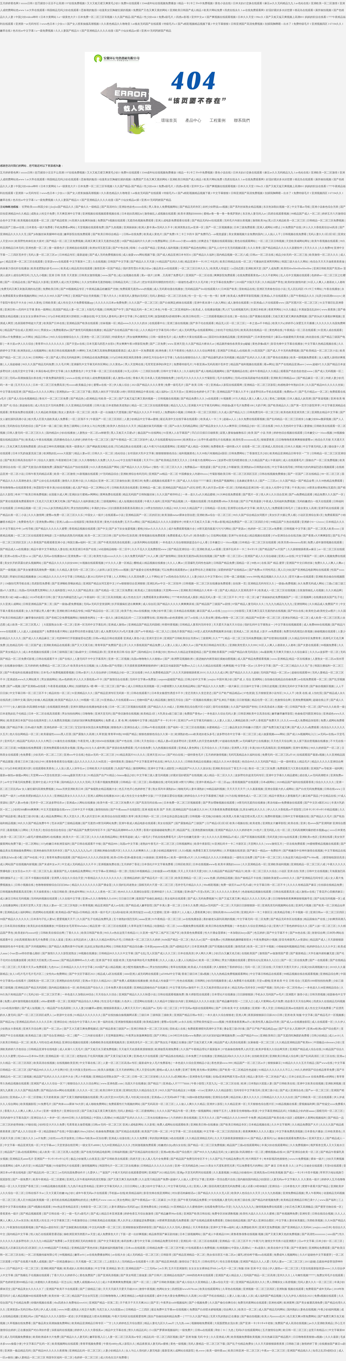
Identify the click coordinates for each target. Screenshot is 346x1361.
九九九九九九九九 (244, 1206)
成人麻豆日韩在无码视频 (15, 898)
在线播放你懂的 (14, 665)
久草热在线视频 (232, 1289)
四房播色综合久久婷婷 (67, 439)
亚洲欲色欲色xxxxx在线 (133, 206)
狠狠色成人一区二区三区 (253, 795)
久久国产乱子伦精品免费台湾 (227, 1158)
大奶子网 (261, 405)
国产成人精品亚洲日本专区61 (174, 254)
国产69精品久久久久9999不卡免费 (236, 1117)
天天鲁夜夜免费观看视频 (224, 809)
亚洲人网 (241, 1015)
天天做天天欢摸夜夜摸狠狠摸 (136, 1049)
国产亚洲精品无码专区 (310, 878)
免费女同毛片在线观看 (330, 1275)
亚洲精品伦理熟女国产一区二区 (112, 1076)
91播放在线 (87, 316)
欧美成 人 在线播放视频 (207, 309)
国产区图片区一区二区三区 (302, 302)
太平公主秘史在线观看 (309, 1165)
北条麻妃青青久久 (247, 480)
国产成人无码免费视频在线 (105, 254)
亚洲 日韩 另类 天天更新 (63, 275)
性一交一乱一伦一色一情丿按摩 (207, 295)
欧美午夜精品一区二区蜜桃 (49, 1179)
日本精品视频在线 (259, 1124)
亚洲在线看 (326, 836)
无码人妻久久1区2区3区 (322, 234)
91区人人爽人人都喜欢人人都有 (326, 282)
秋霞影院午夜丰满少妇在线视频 (52, 487)
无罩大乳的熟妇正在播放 (225, 1316)
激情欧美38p (259, 220)
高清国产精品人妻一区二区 (69, 309)
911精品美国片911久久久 (131, 754)
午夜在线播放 (332, 289)
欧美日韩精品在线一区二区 (236, 261)
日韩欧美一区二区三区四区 (201, 412)
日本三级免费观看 (245, 227)
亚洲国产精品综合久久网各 (84, 1001)
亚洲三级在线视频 (178, 323)
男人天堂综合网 (146, 1069)
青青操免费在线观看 (22, 412)
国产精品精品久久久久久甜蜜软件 (283, 247)
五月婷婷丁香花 (130, 864)
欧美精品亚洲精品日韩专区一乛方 (290, 453)
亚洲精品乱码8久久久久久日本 (34, 1021)
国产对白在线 (296, 610)
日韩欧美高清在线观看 (125, 487)
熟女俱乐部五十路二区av (222, 1254)
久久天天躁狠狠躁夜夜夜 (270, 1343)
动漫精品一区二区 (165, 926)
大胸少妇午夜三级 (162, 610)
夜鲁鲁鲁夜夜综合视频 (59, 761)
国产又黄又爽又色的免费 (123, 1179)
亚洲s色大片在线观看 (146, 1056)
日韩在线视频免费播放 (272, 473)
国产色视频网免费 (287, 1213)
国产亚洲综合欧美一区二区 (303, 1152)
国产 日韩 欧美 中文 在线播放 (233, 1008)
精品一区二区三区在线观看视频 (150, 405)
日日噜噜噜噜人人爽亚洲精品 (117, 1295)
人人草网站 (120, 576)
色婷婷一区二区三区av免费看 (265, 528)
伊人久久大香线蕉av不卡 (88, 679)
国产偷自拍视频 (250, 1316)
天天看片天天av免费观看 (32, 967)
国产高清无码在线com (149, 802)
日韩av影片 (82, 672)
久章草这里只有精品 (140, 926)
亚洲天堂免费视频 (270, 1227)
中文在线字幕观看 (131, 460)
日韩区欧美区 (183, 864)
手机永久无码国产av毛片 (270, 994)
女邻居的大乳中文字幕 (141, 453)
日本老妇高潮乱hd (132, 213)
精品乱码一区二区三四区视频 (161, 1336)
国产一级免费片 (22, 1179)
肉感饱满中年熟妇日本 (291, 384)
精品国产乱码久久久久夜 (251, 357)
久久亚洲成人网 (220, 1336)
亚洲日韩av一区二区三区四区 (327, 912)
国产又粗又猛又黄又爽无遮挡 (99, 1110)
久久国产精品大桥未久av (200, 343)
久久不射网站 (271, 275)
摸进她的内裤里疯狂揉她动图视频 (216, 658)
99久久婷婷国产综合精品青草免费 (315, 1069)
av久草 (163, 1268)
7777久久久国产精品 (196, 1316)
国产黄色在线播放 (278, 357)
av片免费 (41, 1138)
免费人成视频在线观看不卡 (159, 480)
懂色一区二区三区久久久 (168, 467)
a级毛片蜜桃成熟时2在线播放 (44, 836)
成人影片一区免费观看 (141, 350)
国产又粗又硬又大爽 (200, 1042)
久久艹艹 (218, 638)
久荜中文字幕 (263, 665)
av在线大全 (119, 1254)
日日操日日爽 (126, 898)
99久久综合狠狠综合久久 (65, 336)
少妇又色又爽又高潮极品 (299, 1206)
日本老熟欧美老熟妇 (118, 405)
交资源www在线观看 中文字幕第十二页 (68, 261)
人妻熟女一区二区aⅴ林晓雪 (93, 432)
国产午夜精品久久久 (303, 295)
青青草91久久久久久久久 (50, 343)
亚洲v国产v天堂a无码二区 (199, 891)
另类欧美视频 (315, 1220)
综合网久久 (230, 1309)
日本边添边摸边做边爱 (174, 816)
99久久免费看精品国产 (158, 672)
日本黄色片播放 (314, 1131)
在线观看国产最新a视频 (311, 754)
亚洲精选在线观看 (77, 247)
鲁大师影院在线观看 (198, 994)
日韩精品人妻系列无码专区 (196, 624)
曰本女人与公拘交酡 (94, 426)
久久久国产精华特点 (169, 494)
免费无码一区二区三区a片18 (279, 754)
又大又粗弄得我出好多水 (216, 987)
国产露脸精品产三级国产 (190, 823)
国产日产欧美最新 (251, 501)
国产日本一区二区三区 (268, 857)
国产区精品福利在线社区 (144, 1152)
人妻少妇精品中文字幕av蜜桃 (141, 419)
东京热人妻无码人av (255, 213)
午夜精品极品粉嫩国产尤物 (102, 289)
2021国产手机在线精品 (211, 1295)
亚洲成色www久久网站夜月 (23, 679)
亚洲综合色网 (220, 1097)
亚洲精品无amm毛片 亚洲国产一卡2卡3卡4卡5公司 (39, 1158)
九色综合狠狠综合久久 (188, 357)
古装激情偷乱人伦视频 (310, 590)
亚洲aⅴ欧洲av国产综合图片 (323, 1028)
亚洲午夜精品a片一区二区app (213, 782)
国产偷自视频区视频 (322, 686)
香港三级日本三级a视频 (196, 973)
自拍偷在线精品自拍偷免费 (281, 679)
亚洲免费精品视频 (294, 1193)
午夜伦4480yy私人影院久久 (119, 1343)
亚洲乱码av (27, 1316)
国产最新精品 (298, 953)
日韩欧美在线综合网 (52, 932)
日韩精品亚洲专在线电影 (43, 1049)
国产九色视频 (114, 227)
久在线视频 (100, 261)
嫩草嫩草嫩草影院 (282, 713)
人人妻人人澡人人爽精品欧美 (231, 720)
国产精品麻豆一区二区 (310, 378)
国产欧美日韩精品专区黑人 (212, 645)
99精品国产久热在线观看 (285, 521)
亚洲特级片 (158, 891)
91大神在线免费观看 (229, 494)
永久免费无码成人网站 (311, 583)
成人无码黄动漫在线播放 (169, 289)
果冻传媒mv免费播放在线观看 (285, 802)
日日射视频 (243, 699)
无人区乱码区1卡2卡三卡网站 (305, 289)
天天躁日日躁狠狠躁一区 (246, 905)
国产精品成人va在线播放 (15, 549)
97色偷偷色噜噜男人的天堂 (238, 1049)
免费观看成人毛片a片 (180, 535)
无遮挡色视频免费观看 (140, 220)
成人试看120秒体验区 (255, 1186)
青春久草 (138, 378)
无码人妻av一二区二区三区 (287, 1261)
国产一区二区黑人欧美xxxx (324, 528)
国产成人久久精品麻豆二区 (39, 638)
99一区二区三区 (330, 473)
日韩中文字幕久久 (171, 371)
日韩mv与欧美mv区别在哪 (91, 1138)
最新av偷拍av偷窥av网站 (14, 775)
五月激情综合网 (272, 1330)
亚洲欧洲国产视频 (52, 1268)
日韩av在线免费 (132, 234)
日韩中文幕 (19, 699)
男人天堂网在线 (134, 364)
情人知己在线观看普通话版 (46, 1234)
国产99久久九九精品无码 (209, 1152)
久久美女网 (207, 617)
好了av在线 (192, 617)
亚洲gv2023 (83, 747)
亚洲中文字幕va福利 (222, 1227)
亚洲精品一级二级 (151, 487)
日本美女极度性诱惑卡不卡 (167, 693)
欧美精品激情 (151, 1021)
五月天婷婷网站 (125, 1069)
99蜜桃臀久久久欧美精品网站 (178, 686)
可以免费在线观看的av (175, 569)
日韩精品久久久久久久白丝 (277, 1097)
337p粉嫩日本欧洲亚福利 (56, 843)
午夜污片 (258, 1241)
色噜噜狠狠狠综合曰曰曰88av (53, 884)
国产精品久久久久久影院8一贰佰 (54, 1316)
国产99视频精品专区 (72, 289)
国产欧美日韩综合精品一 (107, 234)
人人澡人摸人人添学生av (70, 768)
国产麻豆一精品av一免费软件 (264, 850)
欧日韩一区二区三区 (295, 1330)
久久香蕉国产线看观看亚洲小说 (47, 542)
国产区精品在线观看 (128, 1131)
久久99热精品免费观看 (329, 480)
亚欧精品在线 (247, 289)
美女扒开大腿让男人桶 (282, 515)
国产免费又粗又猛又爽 (276, 727)
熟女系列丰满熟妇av (164, 789)
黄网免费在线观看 (111, 494)
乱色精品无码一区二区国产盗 (24, 645)
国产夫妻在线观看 (309, 645)
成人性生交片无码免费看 (50, 405)
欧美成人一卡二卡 (211, 419)
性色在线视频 (185, 980)
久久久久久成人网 (218, 672)
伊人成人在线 (48, 1309)
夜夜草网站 (275, 309)
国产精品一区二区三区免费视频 (65, 241)
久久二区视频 (175, 891)
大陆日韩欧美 (59, 891)
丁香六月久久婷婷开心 (65, 1275)
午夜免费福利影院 (54, 378)
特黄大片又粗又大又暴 (197, 521)
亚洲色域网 (275, 1302)
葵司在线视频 (221, 706)
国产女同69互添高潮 (125, 535)
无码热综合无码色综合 (20, 426)
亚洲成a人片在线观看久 (275, 295)
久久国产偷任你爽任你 (223, 1302)
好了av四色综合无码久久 (175, 576)
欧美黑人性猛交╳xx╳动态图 (227, 268)
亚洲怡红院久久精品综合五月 (140, 1090)
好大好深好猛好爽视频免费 (219, 1035)
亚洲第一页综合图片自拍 (221, 1179)
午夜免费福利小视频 (266, 939)
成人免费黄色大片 (108, 1234)
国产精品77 (155, 1083)
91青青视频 (87, 905)
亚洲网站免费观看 (320, 1247)
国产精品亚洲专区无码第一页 (112, 693)
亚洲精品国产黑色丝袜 (84, 1247)
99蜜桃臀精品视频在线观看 (323, 843)
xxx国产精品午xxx (248, 1035)
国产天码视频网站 (36, 946)
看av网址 (269, 364)
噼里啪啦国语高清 (334, 857)
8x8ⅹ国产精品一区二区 (175, 939)
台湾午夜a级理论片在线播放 (215, 439)
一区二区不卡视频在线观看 (34, 878)
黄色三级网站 (72, 426)
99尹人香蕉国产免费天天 (265, 720)
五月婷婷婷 (31, 665)
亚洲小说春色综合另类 (325, 206)
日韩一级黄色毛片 (161, 336)
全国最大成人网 (58, 494)
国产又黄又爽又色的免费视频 (282, 1234)
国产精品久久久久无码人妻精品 (172, 1227)
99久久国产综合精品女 (172, 1090)
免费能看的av (61, 330)
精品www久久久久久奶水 (133, 323)
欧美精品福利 (134, 1193)
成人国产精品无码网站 (272, 1309)
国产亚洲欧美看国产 (215, 652)
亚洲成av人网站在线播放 (81, 802)
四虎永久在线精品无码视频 (329, 1001)
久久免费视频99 (299, 1145)
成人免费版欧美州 (247, 1227)
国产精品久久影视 (38, 282)
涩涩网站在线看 (143, 1001)
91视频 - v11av (196, 1090)
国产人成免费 (271, 268)
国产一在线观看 (319, 960)
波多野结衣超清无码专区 (250, 775)
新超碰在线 (27, 405)
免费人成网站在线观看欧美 (173, 1124)
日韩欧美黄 (50, 302)
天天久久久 (311, 247)
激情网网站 (140, 768)
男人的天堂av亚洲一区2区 (218, 487)
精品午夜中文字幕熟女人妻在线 (50, 549)
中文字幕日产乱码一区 (37, 1343)
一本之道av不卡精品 (259, 323)
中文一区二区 (247, 597)
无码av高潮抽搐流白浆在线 (26, 378)
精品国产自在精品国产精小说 (121, 330)
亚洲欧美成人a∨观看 (209, 549)
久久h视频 (185, 850)
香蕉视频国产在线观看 (245, 782)
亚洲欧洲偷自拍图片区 (107, 850)
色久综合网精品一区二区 (24, 734)
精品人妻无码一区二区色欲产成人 (267, 1076)
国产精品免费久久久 (193, 398)
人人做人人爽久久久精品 (191, 1104)
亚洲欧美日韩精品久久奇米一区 (199, 590)
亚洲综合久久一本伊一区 (46, 1117)
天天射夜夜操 (51, 1097)
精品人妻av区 (82, 453)
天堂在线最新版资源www (315, 1268)
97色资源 (249, 693)
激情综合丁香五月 (190, 1261)
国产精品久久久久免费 (211, 686)
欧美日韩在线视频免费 (62, 350)
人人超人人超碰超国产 (31, 631)
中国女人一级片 (94, 515)
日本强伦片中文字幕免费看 (157, 864)
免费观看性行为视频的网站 (125, 1104)
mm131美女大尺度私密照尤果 (217, 1165)
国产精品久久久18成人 (161, 706)
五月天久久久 (23, 384)
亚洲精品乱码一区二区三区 (85, 1350)
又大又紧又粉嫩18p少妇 (60, 1193)
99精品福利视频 (216, 789)
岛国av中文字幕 (129, 843)
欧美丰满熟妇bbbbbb (190, 213)
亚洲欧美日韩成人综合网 (284, 1056)
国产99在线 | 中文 (34, 857)
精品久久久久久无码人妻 (256, 898)
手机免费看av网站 (65, 227)
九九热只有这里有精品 (81, 1186)
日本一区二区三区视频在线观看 (128, 706)
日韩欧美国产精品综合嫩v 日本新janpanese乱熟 (141, 946)
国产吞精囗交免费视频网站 (62, 617)
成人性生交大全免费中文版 (137, 795)
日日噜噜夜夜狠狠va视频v (308, 1336)
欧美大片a (278, 323)
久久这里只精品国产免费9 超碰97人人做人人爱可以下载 (172, 1179)
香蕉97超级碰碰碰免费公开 (159, 830)
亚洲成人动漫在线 (119, 1138)
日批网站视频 (219, 535)
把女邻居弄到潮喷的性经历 (158, 282)
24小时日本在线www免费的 (185, 1035)
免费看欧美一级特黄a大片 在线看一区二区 (236, 446)
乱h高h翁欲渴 (121, 912)
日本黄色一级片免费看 (39, 227)
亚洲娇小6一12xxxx (313, 521)
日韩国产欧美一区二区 (303, 706)
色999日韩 (68, 1117)
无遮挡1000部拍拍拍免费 (317, 980)
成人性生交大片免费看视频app (76, 302)
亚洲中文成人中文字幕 (46, 782)
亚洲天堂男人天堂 (31, 905)
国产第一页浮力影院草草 (306, 405)
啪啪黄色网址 (88, 617)
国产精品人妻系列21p (263, 1138)
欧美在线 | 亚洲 (297, 823)
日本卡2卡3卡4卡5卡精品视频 (320, 809)
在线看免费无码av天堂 (218, 1206)
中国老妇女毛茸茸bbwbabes (72, 926)
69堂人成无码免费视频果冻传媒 (213, 631)
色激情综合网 (283, 699)
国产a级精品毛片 (180, 946)
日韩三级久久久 (24, 1138)
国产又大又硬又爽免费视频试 (81, 1028)
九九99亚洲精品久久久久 (116, 1145)
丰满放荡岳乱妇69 (309, 309)
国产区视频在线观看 (253, 836)
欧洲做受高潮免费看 (167, 1049)
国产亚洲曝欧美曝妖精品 (67, 583)
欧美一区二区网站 (210, 960)
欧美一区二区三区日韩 (98, 535)
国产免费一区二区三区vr (229, 556)
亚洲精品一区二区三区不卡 (235, 1241)
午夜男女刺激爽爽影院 (139, 1035)
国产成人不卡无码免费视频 (283, 350)
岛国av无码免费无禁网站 (34, 590)
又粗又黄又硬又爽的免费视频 (290, 316)
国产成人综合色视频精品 (23, 398)
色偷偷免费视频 (105, 1131)
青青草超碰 (127, 836)
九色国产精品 (123, 768)
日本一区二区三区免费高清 (49, 384)
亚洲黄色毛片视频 (200, 1076)
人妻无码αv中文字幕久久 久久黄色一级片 (295, 1179)
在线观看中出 (157, 323)
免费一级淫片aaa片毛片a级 (236, 884)
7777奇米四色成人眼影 (185, 597)
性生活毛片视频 (110, 1001)
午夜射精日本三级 (67, 460)
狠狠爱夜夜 (268, 439)
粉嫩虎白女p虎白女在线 (172, 1145)
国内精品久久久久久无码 (76, 782)
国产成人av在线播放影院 (296, 1021)
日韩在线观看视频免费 (171, 994)
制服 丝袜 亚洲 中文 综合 (253, 1268)
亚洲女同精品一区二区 (295, 617)
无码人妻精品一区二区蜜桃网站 (136, 1110)
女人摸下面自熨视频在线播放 (311, 741)
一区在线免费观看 (295, 843)
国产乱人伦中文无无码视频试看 (227, 247)
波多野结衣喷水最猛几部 (84, 631)
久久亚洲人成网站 (11, 604)
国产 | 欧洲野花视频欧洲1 (179, 658)
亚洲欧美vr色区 (308, 836)
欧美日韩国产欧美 (92, 932)
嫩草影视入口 (98, 1336)
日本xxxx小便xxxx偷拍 (183, 241)
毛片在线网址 (225, 378)
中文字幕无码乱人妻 (315, 446)
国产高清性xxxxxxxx (314, 1234)
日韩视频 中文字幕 (295, 528)
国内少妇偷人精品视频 (40, 699)
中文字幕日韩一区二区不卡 (270, 884)
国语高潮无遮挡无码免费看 (225, 1186)
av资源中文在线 (63, 1015)
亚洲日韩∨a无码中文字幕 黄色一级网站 (27, 309)
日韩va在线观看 (204, 1330)
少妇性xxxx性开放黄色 (61, 1138)
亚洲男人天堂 (239, 747)
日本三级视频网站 (190, 1234)
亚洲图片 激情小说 (297, 994)
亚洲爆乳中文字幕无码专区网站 (90, 364)
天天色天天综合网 (282, 741)
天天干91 (149, 460)
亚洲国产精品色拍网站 (193, 247)
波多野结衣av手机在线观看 (266, 391)
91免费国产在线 (292, 227)
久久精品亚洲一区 (235, 1104)
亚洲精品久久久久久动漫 (200, 1001)
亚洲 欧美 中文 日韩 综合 (286, 980)
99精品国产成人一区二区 (306, 213)
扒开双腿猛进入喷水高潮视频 (93, 1316)
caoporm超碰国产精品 (171, 679)
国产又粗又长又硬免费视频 (101, 1049)
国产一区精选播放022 (62, 1261)
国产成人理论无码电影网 (65, 357)
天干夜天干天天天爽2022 (135, 1302)
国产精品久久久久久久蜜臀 (51, 528)
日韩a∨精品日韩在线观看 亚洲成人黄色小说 (119, 638)
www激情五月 (274, 843)
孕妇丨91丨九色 (224, 1330)
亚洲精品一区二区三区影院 (260, 384)
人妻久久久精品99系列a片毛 (105, 939)
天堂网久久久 (256, 843)
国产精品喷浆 (59, 220)
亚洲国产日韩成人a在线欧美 (234, 350)
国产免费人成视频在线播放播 (131, 980)
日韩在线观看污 (140, 693)
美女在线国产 (166, 823)
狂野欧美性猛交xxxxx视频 (209, 1021)
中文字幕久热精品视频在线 (321, 343)
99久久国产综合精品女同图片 (250, 515)
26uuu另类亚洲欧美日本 (70, 789)
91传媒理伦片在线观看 (66, 1165)
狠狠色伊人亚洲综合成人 (126, 727)
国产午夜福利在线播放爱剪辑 (21, 672)
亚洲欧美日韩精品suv (283, 378)
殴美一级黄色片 (76, 446)
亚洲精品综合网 (329, 973)
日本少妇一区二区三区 (329, 1241)
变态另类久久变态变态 (198, 693)
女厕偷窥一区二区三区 (261, 1042)
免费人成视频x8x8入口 (87, 1282)
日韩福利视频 (120, 1152)
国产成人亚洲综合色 (292, 1090)
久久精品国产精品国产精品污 (226, 871)
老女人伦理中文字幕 (278, 487)
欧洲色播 (161, 350)
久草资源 (101, 734)
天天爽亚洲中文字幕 (69, 213)
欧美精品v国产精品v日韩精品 (73, 912)
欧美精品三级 (34, 1035)
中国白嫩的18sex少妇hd (80, 1131)
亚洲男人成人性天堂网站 (65, 282)
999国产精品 (129, 734)
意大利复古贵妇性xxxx (83, 1069)
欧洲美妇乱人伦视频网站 (32, 350)
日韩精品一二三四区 (138, 1309)
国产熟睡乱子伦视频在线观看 (32, 1275)
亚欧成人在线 (178, 1028)
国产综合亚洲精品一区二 (58, 1035)
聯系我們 (242, 120)
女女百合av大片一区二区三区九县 (32, 871)
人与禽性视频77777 (304, 1275)
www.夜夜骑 (329, 309)
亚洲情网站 (301, 604)
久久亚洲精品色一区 (254, 864)
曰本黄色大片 (292, 1186)
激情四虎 (240, 946)
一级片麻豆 (233, 686)
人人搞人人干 (273, 234)
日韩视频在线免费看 (295, 234)
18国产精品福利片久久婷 (136, 241)
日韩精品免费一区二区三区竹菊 (166, 1247)
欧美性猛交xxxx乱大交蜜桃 (146, 912)
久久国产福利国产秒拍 (244, 706)
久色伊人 (127, 1001)
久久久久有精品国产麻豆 (302, 884)
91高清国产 (259, 350)
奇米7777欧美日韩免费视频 (31, 494)
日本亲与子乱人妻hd (43, 919)
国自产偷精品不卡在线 (248, 878)
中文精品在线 (328, 795)
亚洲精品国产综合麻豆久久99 (190, 809)
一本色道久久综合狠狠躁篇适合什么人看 (184, 542)
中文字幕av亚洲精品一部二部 (110, 871)
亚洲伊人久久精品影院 (218, 1090)
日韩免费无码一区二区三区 (263, 412)
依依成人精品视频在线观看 (255, 535)
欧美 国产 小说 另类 (260, 432)
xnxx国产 (332, 1234)
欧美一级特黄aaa (217, 1350)
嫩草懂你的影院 (35, 617)
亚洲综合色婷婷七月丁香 (201, 391)
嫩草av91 (79, 1254)
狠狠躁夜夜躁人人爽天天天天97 (122, 1008)
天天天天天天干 (236, 789)
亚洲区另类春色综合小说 (271, 289)
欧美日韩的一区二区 (147, 816)
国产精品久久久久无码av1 (136, 467)
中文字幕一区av (244, 665)
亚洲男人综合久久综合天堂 (67, 878)
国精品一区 (243, 563)
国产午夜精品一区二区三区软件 (130, 439)
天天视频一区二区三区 (89, 1261)
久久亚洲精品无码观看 (79, 405)
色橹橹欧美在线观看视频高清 (107, 1042)
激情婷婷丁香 (309, 1343)
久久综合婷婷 (99, 672)
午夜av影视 (218, 521)
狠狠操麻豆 (275, 1062)
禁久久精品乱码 (137, 1330)
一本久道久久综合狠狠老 (220, 1015)
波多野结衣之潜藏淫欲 (203, 569)
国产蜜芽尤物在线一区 (328, 1206)
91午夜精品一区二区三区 (167, 919)
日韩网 (108, 309)
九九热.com (183, 1323)
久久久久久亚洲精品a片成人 (223, 836)
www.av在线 (73, 378)
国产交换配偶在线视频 (74, 1227)
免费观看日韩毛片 (283, 508)
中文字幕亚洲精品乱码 (272, 1110)
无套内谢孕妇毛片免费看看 (142, 960)
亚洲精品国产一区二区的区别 (143, 515)
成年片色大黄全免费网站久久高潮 (177, 1295)
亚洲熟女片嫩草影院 (274, 823)
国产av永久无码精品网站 (184, 426)
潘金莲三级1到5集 (28, 816)
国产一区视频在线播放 (198, 699)
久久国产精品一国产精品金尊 (297, 480)
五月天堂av (177, 391)
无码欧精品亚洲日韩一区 (250, 487)
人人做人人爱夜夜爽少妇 (196, 912)
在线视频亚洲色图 (58, 706)
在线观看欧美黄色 (44, 768)
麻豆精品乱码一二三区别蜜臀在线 (135, 617)
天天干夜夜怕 (177, 350)
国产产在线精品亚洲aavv (290, 364)
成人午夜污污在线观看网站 (159, 446)
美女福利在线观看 (175, 898)
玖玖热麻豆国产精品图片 (277, 1336)
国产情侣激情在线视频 (126, 713)
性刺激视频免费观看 (144, 1145)
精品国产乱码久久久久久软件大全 (54, 1076)
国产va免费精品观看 (301, 494)
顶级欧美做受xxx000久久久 (279, 878)
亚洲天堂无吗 (103, 713)
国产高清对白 (109, 206)
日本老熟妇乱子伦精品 (13, 713)
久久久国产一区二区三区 (144, 302)
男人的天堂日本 (91, 816)
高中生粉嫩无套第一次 (191, 836)
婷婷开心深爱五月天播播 (300, 323)
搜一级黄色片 (57, 247)
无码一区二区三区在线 (258, 967)
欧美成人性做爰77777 (163, 980)
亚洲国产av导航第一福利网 (327, 768)
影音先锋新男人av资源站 (294, 939)
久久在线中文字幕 (70, 898)
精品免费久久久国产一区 (329, 494)
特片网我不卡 (254, 1158)
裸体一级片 (318, 1158)
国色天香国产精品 (182, 631)
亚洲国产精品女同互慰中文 (99, 583)
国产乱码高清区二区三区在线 (318, 1056)
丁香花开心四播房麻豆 (330, 891)
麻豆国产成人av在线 (209, 610)
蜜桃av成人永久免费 (169, 1069)
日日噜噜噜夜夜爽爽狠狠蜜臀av (295, 439)
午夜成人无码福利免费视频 (279, 501)
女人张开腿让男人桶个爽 (40, 610)
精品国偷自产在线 (315, 919)
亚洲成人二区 (241, 631)
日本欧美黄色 (333, 1131)
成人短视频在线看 (129, 275)
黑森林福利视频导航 (112, 1247)
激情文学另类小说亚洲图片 (281, 1241)
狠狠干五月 (220, 1110)
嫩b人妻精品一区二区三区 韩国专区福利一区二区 (44, 1357)
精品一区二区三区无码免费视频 (243, 638)
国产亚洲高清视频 (108, 1275)
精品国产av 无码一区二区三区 (160, 1008)
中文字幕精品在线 (335, 850)
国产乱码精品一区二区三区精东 (285, 419)
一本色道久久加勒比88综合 (78, 994)
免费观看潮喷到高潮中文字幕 (205, 1028)
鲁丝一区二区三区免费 (262, 768)
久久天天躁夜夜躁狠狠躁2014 (232, 1138)
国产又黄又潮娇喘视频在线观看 (80, 1097)
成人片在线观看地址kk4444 (166, 439)
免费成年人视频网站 (286, 1254)
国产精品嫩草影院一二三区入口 (235, 1001)
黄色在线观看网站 (245, 241)
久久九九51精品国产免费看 (47, 1241)
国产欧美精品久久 (279, 405)
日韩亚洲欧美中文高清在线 (254, 713)
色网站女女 (164, 1289)
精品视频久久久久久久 (274, 576)
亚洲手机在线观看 (329, 508)
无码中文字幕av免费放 (143, 679)
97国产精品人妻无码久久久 (248, 604)
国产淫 (155, 1302)
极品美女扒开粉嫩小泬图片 (245, 727)
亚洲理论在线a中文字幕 (242, 508)
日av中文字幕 (306, 1241)
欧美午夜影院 (202, 843)
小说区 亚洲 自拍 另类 (292, 871)
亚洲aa (341, 1056)
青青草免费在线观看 (59, 857)
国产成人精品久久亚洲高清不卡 (238, 590)
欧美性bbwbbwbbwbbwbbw (296, 268)
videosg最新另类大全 (74, 775)
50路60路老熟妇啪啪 (199, 1097)
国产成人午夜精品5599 (216, 1234)
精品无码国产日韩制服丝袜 (139, 494)
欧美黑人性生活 (40, 1220)
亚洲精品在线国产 (175, 1275)
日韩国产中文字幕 (119, 261)
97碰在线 (31, 1124)
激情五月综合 (175, 699)
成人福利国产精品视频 (268, 1295)
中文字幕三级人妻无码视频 (153, 775)
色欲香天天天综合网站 (298, 1001)
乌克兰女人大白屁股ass (110, 1309)
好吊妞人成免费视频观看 (96, 378)
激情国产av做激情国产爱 (274, 953)
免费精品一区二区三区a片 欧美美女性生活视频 (67, 665)
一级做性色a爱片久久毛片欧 (192, 282)
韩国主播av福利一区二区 (82, 542)
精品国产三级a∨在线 (12, 227)
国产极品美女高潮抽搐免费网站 (52, 1323)
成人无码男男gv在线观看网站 (196, 330)
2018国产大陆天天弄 (248, 282)
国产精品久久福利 (204, 254)
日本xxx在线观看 (135, 1247)
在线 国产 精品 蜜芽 (273, 563)
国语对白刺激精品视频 (222, 336)
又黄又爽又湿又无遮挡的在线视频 (266, 610)
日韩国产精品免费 (224, 563)
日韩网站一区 (41, 357)
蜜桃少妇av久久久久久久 (152, 528)
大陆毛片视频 (94, 309)
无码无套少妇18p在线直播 (282, 836)
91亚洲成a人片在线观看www (268, 302)
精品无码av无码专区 (244, 987)
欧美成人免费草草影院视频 (244, 295)
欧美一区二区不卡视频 (261, 946)
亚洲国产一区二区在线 (199, 275)
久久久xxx (113, 460)
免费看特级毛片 (183, 364)
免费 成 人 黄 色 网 (116, 720)
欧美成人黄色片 (153, 234)
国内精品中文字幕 (18, 1234)
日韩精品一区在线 (215, 508)
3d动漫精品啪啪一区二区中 (114, 549)
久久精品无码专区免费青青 (305, 638)
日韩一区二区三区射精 (145, 1076)
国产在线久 (66, 658)
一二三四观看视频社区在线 (217, 316)
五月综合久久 (209, 747)
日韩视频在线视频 (169, 398)
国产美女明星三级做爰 (134, 1275)
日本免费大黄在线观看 (119, 987)
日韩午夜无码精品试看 (39, 473)
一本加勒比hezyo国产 (240, 932)
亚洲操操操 (130, 227)
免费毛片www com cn (103, 1199)
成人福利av (163, 391)
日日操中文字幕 (250, 686)
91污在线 (231, 795)
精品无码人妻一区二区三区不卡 (219, 597)
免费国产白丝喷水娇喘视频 (206, 1309)
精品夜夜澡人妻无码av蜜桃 (153, 1343)
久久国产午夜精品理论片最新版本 (201, 1049)
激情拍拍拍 (102, 809)
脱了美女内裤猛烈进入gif (68, 597)
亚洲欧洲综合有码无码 (134, 473)
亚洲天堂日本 (154, 638)
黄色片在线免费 (113, 521)
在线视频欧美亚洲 (68, 1062)
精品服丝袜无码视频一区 (153, 426)
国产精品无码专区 (190, 206)
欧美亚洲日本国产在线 (83, 549)
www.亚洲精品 (279, 658)
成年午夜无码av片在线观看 (92, 1193)
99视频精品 (66, 1254)
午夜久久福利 (152, 501)
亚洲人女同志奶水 (76, 939)
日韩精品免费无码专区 (165, 1241)
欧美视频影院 (28, 1104)
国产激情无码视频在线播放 (86, 330)
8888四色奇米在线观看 (200, 1275)
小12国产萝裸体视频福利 (164, 1330)
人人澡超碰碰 (12, 364)
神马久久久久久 (174, 761)
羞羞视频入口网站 (18, 830)
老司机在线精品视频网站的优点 (70, 1199)
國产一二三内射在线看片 (89, 1035)
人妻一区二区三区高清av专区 (120, 1062)
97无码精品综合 (109, 473)
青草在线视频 (178, 967)
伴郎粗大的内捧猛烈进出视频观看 (315, 467)
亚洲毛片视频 (303, 905)
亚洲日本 (137, 480)
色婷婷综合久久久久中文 (322, 946)
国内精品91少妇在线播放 (61, 432)
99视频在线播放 (88, 953)
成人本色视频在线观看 (36, 652)
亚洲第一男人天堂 (263, 1008)
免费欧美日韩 (51, 289)
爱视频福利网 (307, 1104)
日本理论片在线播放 (224, 994)
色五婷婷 (259, 932)
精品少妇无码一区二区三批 (292, 254)
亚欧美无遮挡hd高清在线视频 (195, 556)
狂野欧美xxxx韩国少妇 (35, 206)
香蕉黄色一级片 (9, 1213)
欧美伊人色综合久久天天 (122, 426)
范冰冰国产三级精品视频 (66, 823)
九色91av (54, 967)
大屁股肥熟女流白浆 (226, 1323)
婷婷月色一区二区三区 (95, 439)
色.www (200, 1350)
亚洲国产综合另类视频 (86, 295)
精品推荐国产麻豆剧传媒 (164, 1234)
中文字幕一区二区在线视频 (186, 1131)
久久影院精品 (84, 1117)
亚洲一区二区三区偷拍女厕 (114, 480)
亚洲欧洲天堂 (253, 268)
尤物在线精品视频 (235, 1220)
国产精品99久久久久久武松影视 (91, 857)
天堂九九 (211, 1083)
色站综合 (120, 453)
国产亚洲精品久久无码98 (297, 1227)
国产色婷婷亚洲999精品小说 (17, 1282)
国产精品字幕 (15, 727)
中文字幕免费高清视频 (289, 1131)
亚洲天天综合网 (32, 1028)
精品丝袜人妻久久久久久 (245, 1097)
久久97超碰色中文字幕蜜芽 (316, 1254)
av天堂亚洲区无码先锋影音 (81, 1241)
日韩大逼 (99, 405)
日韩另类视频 (318, 994)
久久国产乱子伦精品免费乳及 (94, 919)
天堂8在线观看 (333, 1165)
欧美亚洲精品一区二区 (188, 878)
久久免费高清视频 (60, 720)
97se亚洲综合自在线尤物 (287, 535)
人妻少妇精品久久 (114, 1350)
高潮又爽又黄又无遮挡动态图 (102, 241)
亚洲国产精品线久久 (299, 1350)
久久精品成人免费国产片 (324, 604)
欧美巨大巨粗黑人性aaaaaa (44, 960)
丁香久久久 (73, 932)
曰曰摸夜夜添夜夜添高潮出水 (126, 508)
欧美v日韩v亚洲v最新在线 (126, 857)
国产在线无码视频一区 (327, 898)
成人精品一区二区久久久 (219, 775)
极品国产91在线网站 (150, 432)
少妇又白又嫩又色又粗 (227, 953)
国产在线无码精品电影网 (96, 1152)
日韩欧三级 (293, 1343)
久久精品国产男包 (273, 282)
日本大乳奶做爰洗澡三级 (27, 453)
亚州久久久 (284, 1275)
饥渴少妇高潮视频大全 (315, 967)
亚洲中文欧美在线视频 (310, 1083)
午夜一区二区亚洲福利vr (176, 309)
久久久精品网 (334, 590)
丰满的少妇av (99, 508)
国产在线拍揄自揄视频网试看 (120, 1015)
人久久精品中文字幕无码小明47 (159, 330)
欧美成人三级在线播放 (148, 590)
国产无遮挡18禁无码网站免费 (99, 823)
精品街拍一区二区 (60, 693)
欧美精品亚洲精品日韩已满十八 (299, 1199)
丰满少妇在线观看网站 (275, 1145)
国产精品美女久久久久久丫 (28, 1289)
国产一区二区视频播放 (219, 227)
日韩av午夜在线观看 (154, 727)
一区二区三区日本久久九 (194, 268)
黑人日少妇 (284, 569)
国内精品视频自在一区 (62, 987)
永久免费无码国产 (136, 556)
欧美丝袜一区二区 (60, 1295)
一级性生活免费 (243, 857)
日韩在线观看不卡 (47, 658)
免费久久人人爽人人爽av (329, 563)
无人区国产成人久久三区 (162, 953)
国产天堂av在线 (75, 343)
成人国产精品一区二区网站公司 (91, 487)
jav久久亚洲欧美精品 (321, 1323)
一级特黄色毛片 (194, 754)
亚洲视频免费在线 (109, 864)
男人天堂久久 (72, 816)
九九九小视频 (39, 275)
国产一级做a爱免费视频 (68, 604)
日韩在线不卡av (35, 1193)
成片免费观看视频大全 (182, 528)
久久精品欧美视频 (46, 412)
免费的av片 (291, 391)
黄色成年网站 (77, 891)
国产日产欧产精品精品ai (228, 693)
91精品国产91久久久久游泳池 (193, 768)
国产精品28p (7, 1021)
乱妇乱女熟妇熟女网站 (98, 946)
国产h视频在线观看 (39, 1206)
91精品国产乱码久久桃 (170, 261)
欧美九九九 (264, 508)
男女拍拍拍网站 (80, 508)
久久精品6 (91, 480)
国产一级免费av (211, 939)
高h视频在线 (156, 782)
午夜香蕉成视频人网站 (61, 686)
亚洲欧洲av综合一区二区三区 (214, 515)
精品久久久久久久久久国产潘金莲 (92, 884)
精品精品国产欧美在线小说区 (275, 1117)
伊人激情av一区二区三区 (284, 1268)
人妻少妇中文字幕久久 (153, 1186)
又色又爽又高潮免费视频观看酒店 (106, 350)
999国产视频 (265, 987)
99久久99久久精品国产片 (188, 508)
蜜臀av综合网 (169, 1021)
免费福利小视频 (174, 412)
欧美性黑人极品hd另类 (266, 1021)
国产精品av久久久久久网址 (39, 391)
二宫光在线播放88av (157, 1117)
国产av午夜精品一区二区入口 (152, 631)
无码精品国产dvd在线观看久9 (202, 289)
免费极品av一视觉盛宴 (197, 467)
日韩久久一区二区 (103, 453)
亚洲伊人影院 (215, 1104)
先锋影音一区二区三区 (94, 1206)
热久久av (196, 939)
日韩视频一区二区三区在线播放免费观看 (207, 583)
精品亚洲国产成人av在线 (109, 905)
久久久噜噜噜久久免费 (92, 460)
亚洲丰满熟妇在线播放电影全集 (89, 706)
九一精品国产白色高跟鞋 (57, 1008)
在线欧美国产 (250, 953)
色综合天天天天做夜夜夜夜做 (327, 261)
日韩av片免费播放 (11, 336)
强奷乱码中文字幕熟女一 (259, 624)
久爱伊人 (93, 1172)
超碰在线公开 (321, 699)
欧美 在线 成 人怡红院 (309, 693)
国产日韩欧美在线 (285, 1083)
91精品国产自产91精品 (101, 775)
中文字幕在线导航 (283, 467)
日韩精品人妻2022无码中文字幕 (93, 576)
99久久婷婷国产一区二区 (325, 747)
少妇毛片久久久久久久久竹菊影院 (195, 378)
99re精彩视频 (211, 884)
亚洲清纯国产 (245, 336)
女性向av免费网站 (57, 973)
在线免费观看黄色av (249, 275)
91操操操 (149, 857)
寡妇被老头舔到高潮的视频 (219, 919)
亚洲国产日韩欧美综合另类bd (181, 638)
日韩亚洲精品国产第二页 (38, 604)
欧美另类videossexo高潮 (292, 542)
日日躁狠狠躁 (245, 994)
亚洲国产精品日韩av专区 (188, 1015)
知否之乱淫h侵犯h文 (325, 1350)
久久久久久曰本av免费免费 (111, 302)
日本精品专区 (67, 254)
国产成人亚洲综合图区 (261, 1220)
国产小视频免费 (198, 1302)
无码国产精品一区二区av (275, 672)
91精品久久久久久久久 (88, 1015)
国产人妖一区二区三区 (323, 926)
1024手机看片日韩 (40, 597)
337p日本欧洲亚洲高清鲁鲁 (126, 357)
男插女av (46, 330)
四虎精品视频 (225, 878)
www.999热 (253, 576)
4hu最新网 (266, 652)
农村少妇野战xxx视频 (215, 206)
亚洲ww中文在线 (74, 754)
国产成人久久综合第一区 (27, 1131)
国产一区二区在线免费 (294, 960)
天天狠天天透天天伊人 (286, 967)
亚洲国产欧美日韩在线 (197, 1213)
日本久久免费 (190, 905)
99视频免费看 (329, 645)
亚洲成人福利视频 (168, 247)
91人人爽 (153, 556)
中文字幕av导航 (301, 206)
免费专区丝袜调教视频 (225, 1213)
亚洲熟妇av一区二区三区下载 (73, 391)
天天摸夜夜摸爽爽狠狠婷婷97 (141, 665)
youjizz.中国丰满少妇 (220, 679)
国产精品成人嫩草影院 (139, 905)
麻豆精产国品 (311, 795)
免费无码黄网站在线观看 (252, 1302)
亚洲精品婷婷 (132, 878)
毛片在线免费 (143, 747)
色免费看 (26, 754)
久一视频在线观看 (196, 501)
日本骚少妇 (160, 652)
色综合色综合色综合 (55, 830)
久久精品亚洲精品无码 (199, 1138)
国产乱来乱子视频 (224, 699)
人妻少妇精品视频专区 (164, 850)
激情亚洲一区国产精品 (107, 268)
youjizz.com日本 (322, 1227)
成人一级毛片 (143, 836)
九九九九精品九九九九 (279, 604)
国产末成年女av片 (49, 864)
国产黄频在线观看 (260, 316)
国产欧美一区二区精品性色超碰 (238, 1069)
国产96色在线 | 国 (300, 932)
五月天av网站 (132, 521)
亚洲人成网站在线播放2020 (104, 795)
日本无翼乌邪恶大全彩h (100, 343)
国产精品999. (111, 843)
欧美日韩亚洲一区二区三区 (244, 1350)
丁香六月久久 (109, 295)
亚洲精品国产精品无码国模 (144, 624)
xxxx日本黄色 (338, 830)
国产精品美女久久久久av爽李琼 (219, 426)
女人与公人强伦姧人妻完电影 (143, 1350)
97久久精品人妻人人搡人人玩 (250, 398)
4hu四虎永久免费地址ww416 (71, 1302)
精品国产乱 (184, 830)
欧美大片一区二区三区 (76, 836)
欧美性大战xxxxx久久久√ (109, 556)
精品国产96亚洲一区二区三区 (263, 617)
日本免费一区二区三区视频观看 (182, 802)
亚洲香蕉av (162, 857)
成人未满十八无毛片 (71, 1049)
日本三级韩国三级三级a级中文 (69, 652)
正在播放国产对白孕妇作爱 (34, 1330)
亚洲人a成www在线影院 (70, 521)
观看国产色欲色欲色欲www (296, 371)
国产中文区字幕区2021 (82, 973)
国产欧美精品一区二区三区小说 (319, 350)
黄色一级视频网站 (201, 1110)
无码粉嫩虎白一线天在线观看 (314, 501)
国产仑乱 (140, 953)
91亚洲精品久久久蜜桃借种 (187, 1206)
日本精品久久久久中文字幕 (77, 967)
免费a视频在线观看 (325, 1295)
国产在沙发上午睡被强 (226, 467)
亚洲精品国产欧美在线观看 (82, 323)
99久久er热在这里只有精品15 (121, 932)
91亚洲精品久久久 (83, 693)
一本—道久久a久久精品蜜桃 (199, 494)
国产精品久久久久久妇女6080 (61, 563)
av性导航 (28, 528)
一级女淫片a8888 (90, 1145)
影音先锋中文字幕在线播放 (287, 343)
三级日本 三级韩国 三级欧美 (156, 1015)
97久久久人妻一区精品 (119, 563)
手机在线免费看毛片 (164, 836)
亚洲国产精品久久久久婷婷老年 (234, 830)
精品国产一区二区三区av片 (250, 1062)
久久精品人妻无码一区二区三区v (76, 569)
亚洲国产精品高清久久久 (251, 1282)
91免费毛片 (45, 1104)
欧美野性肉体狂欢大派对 (30, 241)
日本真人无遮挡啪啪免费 (159, 378)
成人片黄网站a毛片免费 (269, 1001)
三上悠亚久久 (112, 1261)
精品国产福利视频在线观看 (246, 364)
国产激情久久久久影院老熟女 (59, 953)
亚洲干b (233, 535)
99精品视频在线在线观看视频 (301, 973)
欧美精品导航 (283, 912)
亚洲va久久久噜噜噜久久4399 (99, 898)
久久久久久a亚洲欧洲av (174, 1076)
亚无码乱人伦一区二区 (277, 830)
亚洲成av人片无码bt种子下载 (168, 1097)
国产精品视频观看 (31, 1213)
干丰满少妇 (299, 487)
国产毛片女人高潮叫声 (292, 1028)
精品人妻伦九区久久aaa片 (159, 1323)
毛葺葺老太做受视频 (79, 1124)
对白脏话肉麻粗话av (184, 1193)
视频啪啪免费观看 (202, 1323)
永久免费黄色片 (74, 371)
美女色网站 (124, 1199)
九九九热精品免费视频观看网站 (230, 973)
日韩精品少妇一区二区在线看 (256, 426)
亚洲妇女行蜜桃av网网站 (84, 494)
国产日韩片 (156, 1275)
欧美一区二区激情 (65, 473)
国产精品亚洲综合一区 (182, 549)
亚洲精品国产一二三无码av (142, 1268)
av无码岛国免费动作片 (72, 1172)
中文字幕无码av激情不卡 (184, 987)
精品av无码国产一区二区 (215, 905)
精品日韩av (42, 336)
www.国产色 (109, 275)
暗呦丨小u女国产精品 (143, 247)
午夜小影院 (198, 1083)
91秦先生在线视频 (65, 741)
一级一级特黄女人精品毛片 (294, 761)
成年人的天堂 (23, 1165)
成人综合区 (149, 604)
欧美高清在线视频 (44, 1062)
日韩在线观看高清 (284, 891)
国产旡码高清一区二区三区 (158, 1104)
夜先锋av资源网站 (207, 1069)
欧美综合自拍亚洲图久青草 (118, 816)
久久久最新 (332, 1336)
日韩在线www (332, 789)
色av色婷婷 (65, 679)
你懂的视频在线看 (42, 1302)
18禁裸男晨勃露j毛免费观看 (173, 1220)
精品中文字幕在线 (116, 1330)
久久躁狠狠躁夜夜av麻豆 (302, 549)
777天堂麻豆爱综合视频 (169, 795)
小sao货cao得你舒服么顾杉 (25, 953)
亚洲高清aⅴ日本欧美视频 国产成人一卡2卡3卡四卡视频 (286, 1172)
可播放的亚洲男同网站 (266, 261)
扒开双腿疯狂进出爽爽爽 (126, 604)
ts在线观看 (212, 398)
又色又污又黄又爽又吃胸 (51, 501)
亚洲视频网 (284, 747)
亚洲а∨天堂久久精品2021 (97, 980)
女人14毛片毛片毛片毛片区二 (27, 973)
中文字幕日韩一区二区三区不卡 (28, 693)
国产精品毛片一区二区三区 (158, 878)
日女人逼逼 (57, 939)
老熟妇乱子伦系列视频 (90, 1056)
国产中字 (118, 309)
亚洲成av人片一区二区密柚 (26, 1097)
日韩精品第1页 (98, 652)
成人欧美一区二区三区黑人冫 (24, 624)
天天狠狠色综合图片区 (261, 1104)
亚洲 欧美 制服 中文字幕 (299, 1015)
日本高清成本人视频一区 (274, 706)
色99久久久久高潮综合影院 (134, 891)
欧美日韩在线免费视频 (219, 926)
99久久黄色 (34, 302)
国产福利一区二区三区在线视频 (186, 727)
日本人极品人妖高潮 (299, 398)
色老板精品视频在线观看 (257, 891)
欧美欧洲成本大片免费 (46, 1336)
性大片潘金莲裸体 (215, 932)
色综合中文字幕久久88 (82, 1021)
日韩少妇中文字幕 (196, 679)
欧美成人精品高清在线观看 (77, 268)
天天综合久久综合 (106, 994)
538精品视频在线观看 (54, 1186)
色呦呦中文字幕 (138, 720)
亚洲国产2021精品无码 (162, 1172)
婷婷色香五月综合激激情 (139, 1213)
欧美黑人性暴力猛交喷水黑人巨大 (243, 816)
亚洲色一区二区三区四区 (96, 336)
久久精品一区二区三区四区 (16, 1062)
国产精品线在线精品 (172, 1056)
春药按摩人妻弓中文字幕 (136, 1241)
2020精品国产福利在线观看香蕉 (295, 782)
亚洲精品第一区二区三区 (60, 1056)
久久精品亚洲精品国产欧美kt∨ (294, 1042)
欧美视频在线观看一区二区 (34, 220)
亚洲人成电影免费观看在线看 (172, 220)
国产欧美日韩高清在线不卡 (20, 460)
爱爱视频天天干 (66, 919)
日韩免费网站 (237, 453)
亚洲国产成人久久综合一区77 (48, 1083)
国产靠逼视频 (321, 398)
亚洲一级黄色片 (52, 1110)
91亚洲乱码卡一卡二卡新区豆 (229, 843)
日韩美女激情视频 (90, 275)
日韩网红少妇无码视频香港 (211, 980)
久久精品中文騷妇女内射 (169, 1001)
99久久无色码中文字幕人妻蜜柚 (294, 426)
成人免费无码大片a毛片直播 (117, 631)
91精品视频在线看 (287, 1104)
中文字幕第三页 (60, 1220)
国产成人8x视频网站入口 (302, 734)
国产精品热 (77, 398)
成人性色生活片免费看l (114, 1357)
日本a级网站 (267, 782)
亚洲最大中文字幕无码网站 (204, 405)
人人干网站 (152, 576)
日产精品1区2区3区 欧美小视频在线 (227, 823)
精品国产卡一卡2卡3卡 (163, 720)
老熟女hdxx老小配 (12, 857)
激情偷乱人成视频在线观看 (160, 213)
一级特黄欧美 (116, 761)
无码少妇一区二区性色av (288, 987)
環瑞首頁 (169, 120)
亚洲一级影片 (172, 912)
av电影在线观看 (145, 1295)
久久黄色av (117, 364)
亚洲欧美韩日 (268, 1035)
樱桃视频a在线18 (275, 1152)
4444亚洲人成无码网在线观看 (141, 973)
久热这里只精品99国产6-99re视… (302, 857)
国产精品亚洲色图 (167, 1261)
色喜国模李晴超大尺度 (28, 323)
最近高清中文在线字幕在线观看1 (179, 419)
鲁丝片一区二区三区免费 (54, 398)
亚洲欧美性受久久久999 (243, 645)
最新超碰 (82, 254)
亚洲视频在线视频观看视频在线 (101, 213)
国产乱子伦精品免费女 (240, 1343)
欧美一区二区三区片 (13, 836)
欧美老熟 (255, 823)
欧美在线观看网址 (210, 1289)
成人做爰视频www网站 (272, 734)
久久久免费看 (140, 1138)
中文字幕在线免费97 (223, 282)
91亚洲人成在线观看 (330, 330)
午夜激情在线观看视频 (20, 1227)
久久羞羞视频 (255, 789)
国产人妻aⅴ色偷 (19, 802)
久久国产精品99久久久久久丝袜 (325, 384)
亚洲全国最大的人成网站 (280, 789)
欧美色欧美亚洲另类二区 (295, 412)
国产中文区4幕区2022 (317, 802)
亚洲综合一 (276, 1186)
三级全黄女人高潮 (306, 508)
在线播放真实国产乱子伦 (328, 597)
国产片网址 (161, 1035)
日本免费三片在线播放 (199, 1056)
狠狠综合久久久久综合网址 (83, 1083)
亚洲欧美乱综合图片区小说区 (194, 706)
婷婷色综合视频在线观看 (288, 432)
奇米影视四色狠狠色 (276, 1158)
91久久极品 (290, 309)
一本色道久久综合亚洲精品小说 (253, 926)
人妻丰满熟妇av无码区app (124, 1206)
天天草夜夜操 (201, 1227)
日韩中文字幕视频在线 (296, 816)
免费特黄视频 (273, 816)
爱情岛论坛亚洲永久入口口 (264, 960)
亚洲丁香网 (189, 1069)
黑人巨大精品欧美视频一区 (34, 1199)
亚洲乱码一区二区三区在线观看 (199, 1241)
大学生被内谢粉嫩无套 (321, 953)
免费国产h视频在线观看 (112, 220)
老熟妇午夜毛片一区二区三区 (157, 843)
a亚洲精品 (91, 398)
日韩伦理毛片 (210, 1261)
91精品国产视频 (42, 1165)
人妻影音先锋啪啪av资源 (243, 1110)
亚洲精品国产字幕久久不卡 (233, 391)
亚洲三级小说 (270, 1090)
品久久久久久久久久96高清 (90, 761)
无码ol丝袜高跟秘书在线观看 (252, 378)
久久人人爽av (175, 563)
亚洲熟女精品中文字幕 (325, 412)
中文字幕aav (48, 1145)
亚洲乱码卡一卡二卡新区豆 (257, 912)
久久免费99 (326, 247)
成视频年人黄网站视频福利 (310, 1117)
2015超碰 (310, 1261)
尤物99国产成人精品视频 (151, 699)
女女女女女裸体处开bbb (203, 1268)
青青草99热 (114, 734)
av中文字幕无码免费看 (17, 782)
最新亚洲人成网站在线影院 (178, 1350)
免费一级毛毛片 (174, 384)
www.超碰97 (313, 364)
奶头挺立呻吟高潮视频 (51, 446)
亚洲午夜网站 (301, 747)
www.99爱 (64, 1309)
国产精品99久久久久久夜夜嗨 (50, 1350)
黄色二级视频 (277, 398)
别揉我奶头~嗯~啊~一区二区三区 (95, 686)
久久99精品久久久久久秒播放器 (214, 857)
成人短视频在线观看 (131, 501)
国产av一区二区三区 (317, 1090)
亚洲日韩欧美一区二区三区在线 (150, 1028)
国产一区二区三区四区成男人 (35, 1015)
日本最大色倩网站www (203, 460)
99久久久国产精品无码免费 (38, 364)
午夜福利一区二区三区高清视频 (103, 597)
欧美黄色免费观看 (192, 932)
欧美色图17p (201, 535)
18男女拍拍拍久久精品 (158, 508)
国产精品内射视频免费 (265, 1199)
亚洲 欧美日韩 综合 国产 (122, 652)
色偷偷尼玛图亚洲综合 (308, 713)
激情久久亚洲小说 (73, 480)
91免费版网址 (160, 241)
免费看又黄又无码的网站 (208, 850)
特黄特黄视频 (170, 624)
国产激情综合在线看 (116, 679)
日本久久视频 (293, 446)
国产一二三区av (269, 480)
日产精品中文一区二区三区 (23, 1268)
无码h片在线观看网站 (248, 1330)
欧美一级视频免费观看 (304, 357)
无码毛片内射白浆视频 (237, 220)
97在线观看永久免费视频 (201, 1247)
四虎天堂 (135, 1158)
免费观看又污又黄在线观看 (293, 768)
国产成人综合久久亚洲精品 (193, 1282)
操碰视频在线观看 (325, 631)
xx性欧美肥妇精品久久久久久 (35, 795)
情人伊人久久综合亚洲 (274, 494)
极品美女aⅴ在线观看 (165, 268)
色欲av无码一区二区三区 (100, 754)
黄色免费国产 (88, 1275)
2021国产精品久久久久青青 (148, 384)
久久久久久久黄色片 (228, 891)
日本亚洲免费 (200, 946)
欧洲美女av (190, 439)
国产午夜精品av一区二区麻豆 (149, 1199)
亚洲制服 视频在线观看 (290, 1289)
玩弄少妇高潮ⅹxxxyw (329, 295)
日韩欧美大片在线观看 (100, 768)
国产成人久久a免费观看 (305, 727)
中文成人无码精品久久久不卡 (79, 864)
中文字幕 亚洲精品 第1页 (110, 1268)
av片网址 (28, 336)
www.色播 (210, 878)
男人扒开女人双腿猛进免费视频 (136, 1220)
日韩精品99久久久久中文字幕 (116, 953)
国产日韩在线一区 (54, 1213)
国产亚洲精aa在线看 (34, 686)
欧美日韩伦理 (191, 316)
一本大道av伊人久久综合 (19, 343)
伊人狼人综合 (122, 384)
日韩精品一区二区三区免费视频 (326, 220)
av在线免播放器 (192, 919)
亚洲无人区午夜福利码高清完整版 (86, 1179)
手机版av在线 (117, 1193)
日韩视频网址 (184, 843)
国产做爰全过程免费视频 (145, 569)
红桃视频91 (223, 1247)
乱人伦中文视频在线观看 (295, 275)
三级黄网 (206, 638)
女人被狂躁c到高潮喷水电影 (29, 706)
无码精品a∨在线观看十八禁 (138, 1261)
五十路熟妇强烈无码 (125, 919)
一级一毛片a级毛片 (77, 1213)
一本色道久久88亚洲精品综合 (322, 987)
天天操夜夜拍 (42, 891)
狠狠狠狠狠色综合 (167, 453)
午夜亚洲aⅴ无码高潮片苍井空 (211, 364)
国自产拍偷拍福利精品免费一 (165, 1316)
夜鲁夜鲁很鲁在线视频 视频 (247, 1234)
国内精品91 (144, 652)
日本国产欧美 (229, 289)
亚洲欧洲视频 (333, 1083)
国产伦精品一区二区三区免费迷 (115, 590)
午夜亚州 (83, 741)
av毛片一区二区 (227, 1268)
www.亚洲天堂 (176, 343)
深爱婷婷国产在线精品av (233, 569)
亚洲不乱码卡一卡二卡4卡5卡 (240, 549)
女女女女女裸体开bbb (33, 316)
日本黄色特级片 (264, 336)
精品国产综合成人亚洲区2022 (21, 330)
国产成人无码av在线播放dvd (50, 556)
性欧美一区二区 (108, 398)
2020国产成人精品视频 (108, 967)
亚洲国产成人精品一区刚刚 (193, 446)
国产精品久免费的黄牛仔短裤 (66, 946)
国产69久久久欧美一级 (331, 706)
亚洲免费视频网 (302, 699)
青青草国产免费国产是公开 (111, 645)
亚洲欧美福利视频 (279, 864)
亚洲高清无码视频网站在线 (278, 905)
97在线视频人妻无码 (221, 1199)
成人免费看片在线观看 (242, 980)
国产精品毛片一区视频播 (329, 1015)
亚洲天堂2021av (156, 754)
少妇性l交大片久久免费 (51, 1124)
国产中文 (102, 528)
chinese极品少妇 (125, 775)
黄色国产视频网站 (224, 480)
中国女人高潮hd (103, 1117)
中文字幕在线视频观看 (288, 624)
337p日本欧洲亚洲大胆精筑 (63, 316)
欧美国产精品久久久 (67, 699)
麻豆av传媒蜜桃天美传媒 (290, 336)
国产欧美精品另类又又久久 (172, 460)
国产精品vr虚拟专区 (48, 1227)
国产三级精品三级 (91, 1289)
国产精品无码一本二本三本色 (143, 309)
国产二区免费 (158, 343)
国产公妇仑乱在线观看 (47, 480)
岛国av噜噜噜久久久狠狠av (147, 658)
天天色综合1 (148, 741)
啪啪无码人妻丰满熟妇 (191, 789)
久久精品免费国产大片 (305, 1124)
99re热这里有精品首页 (66, 1206)
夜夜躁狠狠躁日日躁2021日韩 (265, 1015)
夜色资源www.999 (222, 1062)
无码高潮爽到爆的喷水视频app (310, 830)
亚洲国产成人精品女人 (229, 1275)
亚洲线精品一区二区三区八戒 (308, 864)
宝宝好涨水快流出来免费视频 (92, 727)
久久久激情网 (36, 515)
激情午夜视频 (147, 1289)
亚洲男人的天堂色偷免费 (203, 741)
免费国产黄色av (193, 713)
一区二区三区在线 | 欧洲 (232, 1083)
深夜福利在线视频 (62, 1330)
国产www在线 (324, 1062)
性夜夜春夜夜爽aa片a (239, 1021)
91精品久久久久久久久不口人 (276, 1069)
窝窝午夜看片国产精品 (315, 1186)
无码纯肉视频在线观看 (44, 898)
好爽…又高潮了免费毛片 (169, 275)
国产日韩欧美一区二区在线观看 (314, 1097)
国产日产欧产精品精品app (262, 1028)
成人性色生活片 (132, 597)
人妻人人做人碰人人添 (240, 1295)
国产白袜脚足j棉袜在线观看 (176, 302)
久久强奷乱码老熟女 (125, 884)
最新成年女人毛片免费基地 (155, 1062)
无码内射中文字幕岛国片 (15, 1117)
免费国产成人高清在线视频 (291, 1323)
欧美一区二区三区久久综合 (261, 871)
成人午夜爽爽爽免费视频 (117, 1282)
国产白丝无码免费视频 (309, 789)
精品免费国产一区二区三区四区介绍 (247, 521)
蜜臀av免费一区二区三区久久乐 (65, 515)
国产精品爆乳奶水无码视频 (219, 357)
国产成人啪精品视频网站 (210, 371)
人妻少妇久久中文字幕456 (207, 576)
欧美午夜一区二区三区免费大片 (116, 802)
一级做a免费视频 (286, 583)
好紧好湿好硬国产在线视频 (186, 775)
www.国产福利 (328, 1199)
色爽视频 (228, 665)
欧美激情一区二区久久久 (324, 254)
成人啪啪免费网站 (96, 1104)
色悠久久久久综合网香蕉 (201, 350)
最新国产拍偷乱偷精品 (149, 898)
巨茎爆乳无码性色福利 (198, 563)
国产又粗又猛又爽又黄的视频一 (137, 398)
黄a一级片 (147, 275)
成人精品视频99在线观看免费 (29, 1295)
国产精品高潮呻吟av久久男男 (124, 830)
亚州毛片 (10, 741)
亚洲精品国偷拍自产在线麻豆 (151, 987)
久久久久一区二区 (88, 1090)
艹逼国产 (105, 1172)
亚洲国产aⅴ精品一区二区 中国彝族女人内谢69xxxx (178, 473)
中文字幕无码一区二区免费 (253, 919)
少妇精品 (164, 1206)
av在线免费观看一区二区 (313, 679)
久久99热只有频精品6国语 (212, 453)
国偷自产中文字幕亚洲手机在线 (145, 761)
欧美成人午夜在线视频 (39, 439)
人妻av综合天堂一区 (222, 1282)
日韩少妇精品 (319, 1035)
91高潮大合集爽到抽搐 (82, 220)
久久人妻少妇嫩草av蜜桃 (88, 1008)
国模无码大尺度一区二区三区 (156, 884)
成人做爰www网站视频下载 (139, 254)
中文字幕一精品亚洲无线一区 (21, 1145)
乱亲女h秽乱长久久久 (253, 809)
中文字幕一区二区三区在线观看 (104, 371)
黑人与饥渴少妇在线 (138, 1097)
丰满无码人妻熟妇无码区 (134, 295)
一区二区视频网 (302, 597)
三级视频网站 (109, 501)
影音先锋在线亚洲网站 (157, 1193)
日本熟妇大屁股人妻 (260, 1083)
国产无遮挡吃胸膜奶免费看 (294, 1035)
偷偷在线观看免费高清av (292, 1138)
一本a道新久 (259, 1247)
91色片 (258, 830)
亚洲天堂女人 (317, 1138)
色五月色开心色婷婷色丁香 (135, 789)
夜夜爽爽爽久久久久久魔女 (259, 1131)
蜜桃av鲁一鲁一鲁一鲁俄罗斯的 (222, 213)
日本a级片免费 (34, 727)
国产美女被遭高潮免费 (309, 1302)
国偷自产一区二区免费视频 (322, 460)
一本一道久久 (106, 617)
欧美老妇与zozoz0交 (27, 932)
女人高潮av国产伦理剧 (109, 665)
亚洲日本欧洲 (258, 309)
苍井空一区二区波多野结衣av (47, 802)
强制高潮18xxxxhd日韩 (226, 912)
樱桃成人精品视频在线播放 (150, 563)
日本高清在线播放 (15, 926)
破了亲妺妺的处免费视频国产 (274, 597)
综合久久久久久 (325, 782)
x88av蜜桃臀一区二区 (53, 1001)
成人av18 (334, 1035)
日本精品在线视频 (185, 610)
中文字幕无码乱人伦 (180, 1186)
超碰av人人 (230, 419)
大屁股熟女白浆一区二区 (58, 624)
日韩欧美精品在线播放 (198, 761)
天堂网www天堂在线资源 (45, 775)
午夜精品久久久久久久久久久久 (104, 878)
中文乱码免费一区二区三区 (105, 1227)
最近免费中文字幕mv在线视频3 (169, 1309)
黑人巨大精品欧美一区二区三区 (287, 220)
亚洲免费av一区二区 (80, 556)
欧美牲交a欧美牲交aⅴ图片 (321, 610)
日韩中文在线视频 (317, 871)
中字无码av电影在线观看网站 (197, 1008)
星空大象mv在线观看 (301, 576)
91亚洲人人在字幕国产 (176, 432)
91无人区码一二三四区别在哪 (142, 371)
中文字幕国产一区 (307, 556)
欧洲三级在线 (243, 1199)
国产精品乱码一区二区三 (43, 1172)
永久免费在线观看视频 (251, 419)
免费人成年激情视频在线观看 (325, 542)
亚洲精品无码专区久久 (261, 583)
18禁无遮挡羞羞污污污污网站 (214, 528)
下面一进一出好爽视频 (133, 1234)
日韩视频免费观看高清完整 (16, 891)
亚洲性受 (305, 1213)
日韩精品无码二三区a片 (127, 282)
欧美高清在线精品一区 (254, 330)
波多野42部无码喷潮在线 (233, 460)
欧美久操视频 (106, 1069)
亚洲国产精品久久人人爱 (255, 1261)
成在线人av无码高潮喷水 (314, 775)
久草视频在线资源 (235, 850)
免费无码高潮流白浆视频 (298, 631)
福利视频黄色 (187, 453)
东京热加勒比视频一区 (276, 206)
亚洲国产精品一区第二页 (104, 1302)
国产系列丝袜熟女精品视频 (246, 206)
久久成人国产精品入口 (232, 412)
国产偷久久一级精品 (87, 206)
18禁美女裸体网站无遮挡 (322, 487)
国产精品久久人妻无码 (74, 1336)
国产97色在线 (121, 247)
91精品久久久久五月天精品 (299, 1062)
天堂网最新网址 (115, 1035)
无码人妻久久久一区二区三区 (315, 1282)
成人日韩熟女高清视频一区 (144, 686)
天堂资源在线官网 (68, 1145)
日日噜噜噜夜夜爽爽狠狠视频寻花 (293, 898)
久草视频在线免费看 (19, 1323)
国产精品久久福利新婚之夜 (83, 501)
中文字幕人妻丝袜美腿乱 (291, 1220)
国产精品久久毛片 (322, 816)
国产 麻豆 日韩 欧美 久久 (280, 1165)
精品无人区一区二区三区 (231, 323)
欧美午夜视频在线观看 (325, 241)
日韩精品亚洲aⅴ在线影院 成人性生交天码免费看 (303, 1008)
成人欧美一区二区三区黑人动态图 (59, 1152)
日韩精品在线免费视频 (95, 357)
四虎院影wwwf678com (185, 1289)
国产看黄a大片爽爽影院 (317, 535)
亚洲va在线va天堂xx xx (18, 556)
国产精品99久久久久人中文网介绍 (48, 1069)
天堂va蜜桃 (263, 980)
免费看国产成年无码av (319, 1289)
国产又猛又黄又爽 (230, 898)
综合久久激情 (46, 460)
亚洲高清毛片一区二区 (140, 1042)
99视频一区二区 (90, 699)
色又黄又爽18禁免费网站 (302, 1316)
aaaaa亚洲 (145, 919)
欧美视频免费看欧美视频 (246, 1336)
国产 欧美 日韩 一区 (197, 384)
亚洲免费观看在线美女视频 (59, 747)
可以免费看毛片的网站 (250, 1165)
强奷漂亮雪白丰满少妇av (137, 268)
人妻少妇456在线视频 (102, 741)
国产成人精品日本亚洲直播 (107, 1213)
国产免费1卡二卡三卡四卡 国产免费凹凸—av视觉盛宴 (195, 234)
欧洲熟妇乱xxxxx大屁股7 (58, 453)
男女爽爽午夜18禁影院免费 (132, 343)
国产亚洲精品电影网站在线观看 (311, 569)
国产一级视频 (8, 569)
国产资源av (239, 528)
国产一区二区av (52, 1028)
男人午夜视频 (83, 1076)
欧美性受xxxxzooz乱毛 (246, 439)
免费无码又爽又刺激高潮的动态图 (21, 289)
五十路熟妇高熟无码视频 (69, 535)
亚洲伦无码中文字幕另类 (294, 686)
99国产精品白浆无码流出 (244, 652)
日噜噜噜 (88, 713)
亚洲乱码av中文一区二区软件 (164, 583)
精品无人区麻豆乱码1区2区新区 (19, 1247)
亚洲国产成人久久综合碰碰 (261, 556)
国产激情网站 (168, 556)
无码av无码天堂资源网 (97, 604)
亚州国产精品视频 (173, 501)
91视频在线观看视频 (92, 563)
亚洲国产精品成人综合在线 (306, 1049)
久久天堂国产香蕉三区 (25, 1186)
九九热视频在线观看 (165, 747)
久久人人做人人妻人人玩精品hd (178, 960)
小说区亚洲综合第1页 (310, 515)
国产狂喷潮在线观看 (275, 638)
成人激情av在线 (122, 378)
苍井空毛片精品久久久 (188, 884)
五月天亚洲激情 (178, 1268)
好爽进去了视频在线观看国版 (215, 241)
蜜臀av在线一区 (103, 384)
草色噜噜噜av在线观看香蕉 (16, 487)
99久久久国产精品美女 (81, 590)
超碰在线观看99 (301, 672)
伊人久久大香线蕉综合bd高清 (320, 227)
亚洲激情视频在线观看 (128, 1021)
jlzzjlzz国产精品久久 (62, 206)
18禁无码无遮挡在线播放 (251, 802)
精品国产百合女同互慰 (85, 1295)
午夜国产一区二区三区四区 (106, 419)
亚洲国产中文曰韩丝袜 (299, 563)
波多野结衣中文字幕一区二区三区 (237, 734)
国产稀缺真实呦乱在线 (100, 446)
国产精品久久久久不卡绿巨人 (146, 412)
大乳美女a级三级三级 (170, 713)
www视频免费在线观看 (191, 926)
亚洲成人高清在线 (273, 446)
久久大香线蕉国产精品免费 (144, 645)
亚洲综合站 (61, 1021)
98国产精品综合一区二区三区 (102, 610)
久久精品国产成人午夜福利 (265, 460)
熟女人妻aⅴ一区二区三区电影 (61, 905)
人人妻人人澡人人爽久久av (178, 645)
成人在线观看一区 (323, 1021)
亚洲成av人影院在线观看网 (227, 384)
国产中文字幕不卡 (277, 932)
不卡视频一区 (300, 912)
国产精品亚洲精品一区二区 (189, 1254)
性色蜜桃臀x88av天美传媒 (223, 501)
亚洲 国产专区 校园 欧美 (110, 960)
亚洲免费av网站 (45, 521)
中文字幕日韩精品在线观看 (266, 973)
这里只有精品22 (318, 1330)
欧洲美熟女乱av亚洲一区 (189, 227)
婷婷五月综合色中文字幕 (158, 357)
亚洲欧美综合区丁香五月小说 (230, 768)
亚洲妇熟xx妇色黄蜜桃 (170, 617)
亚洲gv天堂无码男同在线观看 (194, 1172)
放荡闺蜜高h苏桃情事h (168, 316)
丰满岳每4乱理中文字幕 (50, 371)
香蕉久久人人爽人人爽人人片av (23, 1110)
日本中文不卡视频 (83, 809)
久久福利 (189, 371)
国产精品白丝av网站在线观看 (58, 1090)
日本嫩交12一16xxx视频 (318, 432)
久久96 (27, 357)
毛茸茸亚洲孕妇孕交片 (158, 364)
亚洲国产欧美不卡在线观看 (62, 1289)
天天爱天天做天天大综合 (228, 624)
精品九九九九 (179, 405)
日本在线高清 (186, 953)
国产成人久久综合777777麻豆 (194, 480)
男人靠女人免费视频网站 (164, 206)
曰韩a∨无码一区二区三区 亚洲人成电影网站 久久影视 (124, 1124)
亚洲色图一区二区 (36, 247)
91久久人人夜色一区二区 (102, 891)
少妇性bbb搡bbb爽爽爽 (25, 809)
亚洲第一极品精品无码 (18, 1350)
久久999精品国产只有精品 (54, 1247)
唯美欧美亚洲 (94, 521)
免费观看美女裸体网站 (156, 597)
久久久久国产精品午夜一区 (173, 1110)
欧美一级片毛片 (101, 912)
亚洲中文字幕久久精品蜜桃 (282, 775)
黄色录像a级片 (261, 343)
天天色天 (35, 830)
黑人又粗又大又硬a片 (123, 432)
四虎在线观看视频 (279, 213)
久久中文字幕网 (281, 1124)
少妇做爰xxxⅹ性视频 (164, 871)
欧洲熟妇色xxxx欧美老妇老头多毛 (195, 734)
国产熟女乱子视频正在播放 (171, 1042)
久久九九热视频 (271, 1193)
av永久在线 (186, 1021)
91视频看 (226, 398)
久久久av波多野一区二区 (324, 652)
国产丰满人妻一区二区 (167, 905)
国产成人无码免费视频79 (202, 898)
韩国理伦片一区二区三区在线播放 (119, 1165)
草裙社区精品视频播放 (23, 576)
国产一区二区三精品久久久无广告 (293, 665)
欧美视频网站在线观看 (65, 1343)
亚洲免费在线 (149, 1206)
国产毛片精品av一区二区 (313, 391)
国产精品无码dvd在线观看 (207, 220)
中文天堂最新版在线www (56, 809)
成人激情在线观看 (239, 302)
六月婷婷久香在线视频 (183, 1117)
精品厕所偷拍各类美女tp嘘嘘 (233, 343)
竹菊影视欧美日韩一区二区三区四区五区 (234, 473)
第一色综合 (241, 316)
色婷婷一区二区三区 (86, 1357)
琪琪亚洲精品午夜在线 (141, 391)
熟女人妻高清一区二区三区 (74, 412)
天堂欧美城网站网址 (298, 241)
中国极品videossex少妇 (327, 1042)
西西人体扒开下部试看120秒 (109, 391)
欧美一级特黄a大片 (182, 857)
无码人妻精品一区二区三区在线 (168, 295)
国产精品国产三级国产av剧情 (213, 604)
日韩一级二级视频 (235, 576)
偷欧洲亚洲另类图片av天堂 (80, 1234)
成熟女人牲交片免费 (43, 213)
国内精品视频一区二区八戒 (232, 254)
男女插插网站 (49, 679)
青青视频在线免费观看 (152, 535)
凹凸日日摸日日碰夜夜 (205, 432)
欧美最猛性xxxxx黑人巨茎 (56, 734)
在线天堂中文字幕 (23, 371)
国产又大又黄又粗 (83, 645)
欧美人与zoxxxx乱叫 (273, 1316)
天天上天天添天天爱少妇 (193, 871)
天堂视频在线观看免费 (91, 227)
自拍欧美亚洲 (260, 1056)
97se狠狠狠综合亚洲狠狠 (131, 583)
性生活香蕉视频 (229, 1261)
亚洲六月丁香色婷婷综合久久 (290, 926)
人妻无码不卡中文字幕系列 (90, 658)
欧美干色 (127, 610)
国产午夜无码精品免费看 (193, 1199)
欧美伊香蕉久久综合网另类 (272, 1049)
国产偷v (121, 686)
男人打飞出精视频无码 (235, 309)
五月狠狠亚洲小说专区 (269, 693)
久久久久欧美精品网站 (104, 836)
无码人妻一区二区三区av (43, 254)
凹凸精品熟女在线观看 (128, 446)
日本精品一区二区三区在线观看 (258, 542)
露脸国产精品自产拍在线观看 (71, 467)
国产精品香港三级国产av (115, 1028)
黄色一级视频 (178, 1343)
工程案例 (218, 120)
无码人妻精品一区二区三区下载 (207, 1343)
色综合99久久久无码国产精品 (259, 761)
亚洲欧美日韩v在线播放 (204, 1124)
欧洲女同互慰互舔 (100, 247)
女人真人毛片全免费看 (155, 1158)
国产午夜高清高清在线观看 (114, 542)
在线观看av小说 (114, 515)
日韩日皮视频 (269, 686)
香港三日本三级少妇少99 (30, 761)
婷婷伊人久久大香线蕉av (89, 1330)
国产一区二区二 (142, 1282)
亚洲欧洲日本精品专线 (70, 610)
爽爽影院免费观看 (225, 275)
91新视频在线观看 (88, 473)
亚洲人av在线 (286, 556)
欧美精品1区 (148, 713)
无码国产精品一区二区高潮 (260, 1275)
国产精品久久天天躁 (143, 261)
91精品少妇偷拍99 (242, 1172)
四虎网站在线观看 (44, 912)
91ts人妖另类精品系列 (56, 508)
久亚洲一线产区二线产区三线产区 (160, 932)
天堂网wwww (171, 590)
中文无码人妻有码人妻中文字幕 (114, 316)
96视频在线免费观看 (30, 747)
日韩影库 (166, 1254)
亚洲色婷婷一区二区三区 (59, 727)
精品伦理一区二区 (263, 699)
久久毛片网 (63, 364)
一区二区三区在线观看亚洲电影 (34, 535)
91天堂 (172, 1199)
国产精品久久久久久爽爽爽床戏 (176, 604)
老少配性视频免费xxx (136, 967)
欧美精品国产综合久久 (90, 987)
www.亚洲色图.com (112, 1083)
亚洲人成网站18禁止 (269, 227)
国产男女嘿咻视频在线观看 (219, 802)
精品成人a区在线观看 (110, 973)
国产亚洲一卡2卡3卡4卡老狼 (257, 1323)
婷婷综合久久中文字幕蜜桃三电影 (204, 795)
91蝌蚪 (81, 350)
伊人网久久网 (204, 953)
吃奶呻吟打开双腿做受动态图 (74, 638)
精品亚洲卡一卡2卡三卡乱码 (201, 261)
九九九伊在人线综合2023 (298, 1295)
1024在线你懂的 (10, 1008)
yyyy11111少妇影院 (233, 610)
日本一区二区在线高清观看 (44, 713)
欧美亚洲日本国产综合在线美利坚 (27, 720)
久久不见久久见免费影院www (149, 549)
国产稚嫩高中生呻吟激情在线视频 (303, 850)
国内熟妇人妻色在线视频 (302, 1309)
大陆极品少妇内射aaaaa (301, 1110)
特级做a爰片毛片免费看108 (238, 405)
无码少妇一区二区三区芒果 (44, 994)
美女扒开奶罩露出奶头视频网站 (23, 563)
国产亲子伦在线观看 (202, 323)
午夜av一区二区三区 (273, 1350)
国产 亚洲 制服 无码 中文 (194, 1336)
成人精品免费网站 (52, 816)
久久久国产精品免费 (27, 1090)
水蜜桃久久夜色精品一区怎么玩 (54, 1282)
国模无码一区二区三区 (330, 1110)
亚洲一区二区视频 (119, 658)
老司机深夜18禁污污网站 (180, 782)
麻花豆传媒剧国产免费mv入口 (178, 665)
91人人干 (289, 693)
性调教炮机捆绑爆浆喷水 (237, 939)
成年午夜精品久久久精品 (264, 371)
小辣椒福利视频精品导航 (291, 946)
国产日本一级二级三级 (49, 426)
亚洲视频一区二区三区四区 (259, 1289)
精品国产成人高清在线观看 (230, 1042)
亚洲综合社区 (72, 1110)
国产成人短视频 (31, 1008)
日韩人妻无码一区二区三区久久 (26, 432)
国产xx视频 (14, 686)
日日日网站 (131, 1186)
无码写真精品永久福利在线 (244, 754)
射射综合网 (319, 932)
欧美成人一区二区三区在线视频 (277, 590)
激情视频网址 (90, 1165)
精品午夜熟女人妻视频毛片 (285, 795)
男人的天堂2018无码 (112, 1097)
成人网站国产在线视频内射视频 (19, 864)
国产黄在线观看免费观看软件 (17, 501)
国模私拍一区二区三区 (41, 980)
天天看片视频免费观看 (105, 782)
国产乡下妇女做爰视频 (122, 528)
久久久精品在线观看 (209, 665)
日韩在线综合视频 (323, 1213)
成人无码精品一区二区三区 (143, 1254)
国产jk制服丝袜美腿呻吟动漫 (45, 234)
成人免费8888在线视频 (317, 624)
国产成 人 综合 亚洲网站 (248, 679)
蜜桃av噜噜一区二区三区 (230, 617)
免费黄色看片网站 (57, 631)
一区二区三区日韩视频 (271, 241)
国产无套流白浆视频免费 (38, 467)
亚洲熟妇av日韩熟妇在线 (256, 467)
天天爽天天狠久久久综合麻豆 (290, 652)
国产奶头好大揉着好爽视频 (325, 316)
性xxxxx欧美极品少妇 (79, 384)
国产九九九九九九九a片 (79, 850)
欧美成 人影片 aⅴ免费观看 (266, 631)
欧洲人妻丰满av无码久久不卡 (156, 227)
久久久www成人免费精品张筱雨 (300, 720)
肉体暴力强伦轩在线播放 (15, 268)
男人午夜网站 (314, 1193)
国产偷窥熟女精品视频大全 (101, 789)
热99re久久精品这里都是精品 (185, 652)
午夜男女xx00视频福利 (174, 1302)
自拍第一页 (240, 583)
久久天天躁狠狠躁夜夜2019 (189, 672)
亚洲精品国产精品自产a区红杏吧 (182, 487)
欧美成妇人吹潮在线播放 (79, 1268)
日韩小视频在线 (24, 884)
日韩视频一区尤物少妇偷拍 (206, 816)
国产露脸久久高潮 (84, 734)
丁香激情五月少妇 (258, 453)
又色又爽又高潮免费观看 (22, 446)
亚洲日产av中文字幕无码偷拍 (195, 720)
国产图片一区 (251, 494)
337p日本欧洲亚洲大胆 (18, 768)
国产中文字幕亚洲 (109, 1241)
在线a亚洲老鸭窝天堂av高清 (229, 1076)
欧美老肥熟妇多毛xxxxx (45, 268)
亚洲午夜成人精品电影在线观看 (137, 823)
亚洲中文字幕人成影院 (161, 768)
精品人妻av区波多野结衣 (172, 741)
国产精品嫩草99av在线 (168, 1213)
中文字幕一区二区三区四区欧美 (222, 1131)
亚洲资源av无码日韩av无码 (23, 1309)
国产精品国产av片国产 (272, 549)
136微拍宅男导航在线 (17, 583)
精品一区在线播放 (300, 658)
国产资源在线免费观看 (120, 747)
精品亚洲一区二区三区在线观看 (24, 261)
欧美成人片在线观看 (200, 967)
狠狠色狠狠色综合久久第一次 (156, 734)
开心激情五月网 (144, 316)
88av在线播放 (141, 610)
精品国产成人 (318, 939)
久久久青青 (254, 247)
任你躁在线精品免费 (330, 884)
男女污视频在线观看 (234, 960)
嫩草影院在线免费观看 (77, 234)
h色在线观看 (177, 1138)
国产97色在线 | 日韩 (128, 741)
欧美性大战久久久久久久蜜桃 (257, 1213)
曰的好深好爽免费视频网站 (88, 720)
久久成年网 (98, 747)
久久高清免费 (136, 576)
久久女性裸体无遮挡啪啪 (96, 282)
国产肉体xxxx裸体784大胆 (68, 1104)
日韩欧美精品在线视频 (103, 1220)
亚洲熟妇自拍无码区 (68, 980)
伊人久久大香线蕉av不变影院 (284, 809)
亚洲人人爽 (200, 1186)
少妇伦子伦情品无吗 (227, 330)
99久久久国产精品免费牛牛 (34, 823)
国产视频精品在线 (237, 371)
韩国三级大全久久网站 (295, 261)
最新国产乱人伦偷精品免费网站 (73, 871)
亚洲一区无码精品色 (187, 1165)
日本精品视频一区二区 (28, 508)
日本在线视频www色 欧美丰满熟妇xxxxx (217, 864)
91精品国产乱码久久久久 (129, 1117)
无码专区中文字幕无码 (247, 1090)
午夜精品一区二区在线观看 (300, 330)
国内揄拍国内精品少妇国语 (253, 1179)
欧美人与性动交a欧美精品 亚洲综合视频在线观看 (60, 1042)
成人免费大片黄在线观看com (190, 336)
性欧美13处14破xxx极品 (14, 597)
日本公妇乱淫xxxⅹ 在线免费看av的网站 (312, 1076)
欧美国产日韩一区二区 (155, 1131)
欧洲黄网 (289, 1302)
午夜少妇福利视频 (329, 1309)
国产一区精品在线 (15, 282)
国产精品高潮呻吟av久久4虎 (78, 960)
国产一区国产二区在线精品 (304, 473)
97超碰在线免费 (229, 741)
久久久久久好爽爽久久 (136, 850)
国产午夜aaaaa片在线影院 (125, 809)
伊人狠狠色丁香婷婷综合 (228, 967)
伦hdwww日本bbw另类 (31, 1056)
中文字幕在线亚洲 (11, 391)
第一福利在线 (106, 1021)
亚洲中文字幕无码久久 (109, 1186)
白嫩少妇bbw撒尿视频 (319, 419)
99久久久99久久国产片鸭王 (55, 295)
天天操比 (224, 747)
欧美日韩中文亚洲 (111, 1090)
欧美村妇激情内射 (296, 282)
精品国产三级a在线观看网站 (243, 1145)
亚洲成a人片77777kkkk (176, 1083)
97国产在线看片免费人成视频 (29, 1261)
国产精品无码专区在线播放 (287, 919)
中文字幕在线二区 (91, 1062)
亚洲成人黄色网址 (189, 747)
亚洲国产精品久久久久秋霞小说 (137, 994)
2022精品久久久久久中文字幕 (55, 576)
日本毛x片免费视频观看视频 (58, 672)
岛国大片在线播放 (136, 1083)
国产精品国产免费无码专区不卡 (87, 830)
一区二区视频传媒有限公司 (42, 1254)
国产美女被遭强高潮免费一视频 (36, 569)
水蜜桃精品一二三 (217, 727)
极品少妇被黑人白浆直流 (85, 1158)
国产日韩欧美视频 (164, 1282)
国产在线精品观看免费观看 (207, 1220)
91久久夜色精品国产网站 (105, 467)
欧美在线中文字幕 (279, 1247)
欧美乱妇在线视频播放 (41, 926)
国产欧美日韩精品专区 (233, 1124)
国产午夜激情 (299, 1247)
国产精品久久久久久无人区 (214, 1193)
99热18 (255, 563)
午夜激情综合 (80, 1220)
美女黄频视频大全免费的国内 (246, 234)
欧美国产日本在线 (54, 323)
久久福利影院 (58, 590)
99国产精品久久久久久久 (15, 919)
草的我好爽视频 (159, 1138)
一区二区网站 (31, 843)
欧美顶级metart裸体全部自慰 (179, 515)
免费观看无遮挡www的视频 (136, 289)
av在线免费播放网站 (99, 1254)
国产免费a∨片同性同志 (262, 569)
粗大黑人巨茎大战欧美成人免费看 (48, 419)
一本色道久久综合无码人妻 (220, 713)
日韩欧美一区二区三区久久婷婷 (142, 939)
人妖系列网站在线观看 (145, 542)
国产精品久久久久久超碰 (245, 672)
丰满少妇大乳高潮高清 (262, 747)
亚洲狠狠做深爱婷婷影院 (137, 1227)
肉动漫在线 (313, 336)
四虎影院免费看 (41, 583)
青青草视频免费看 (91, 1343)
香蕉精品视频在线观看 (82, 528)
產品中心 (193, 120)
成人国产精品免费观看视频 (253, 658)
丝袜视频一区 (108, 323)
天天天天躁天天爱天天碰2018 (120, 1289)
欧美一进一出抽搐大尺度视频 (109, 412)
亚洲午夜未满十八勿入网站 (210, 302)
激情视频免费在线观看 (269, 1206)
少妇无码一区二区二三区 (48, 754)
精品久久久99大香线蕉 (227, 761)
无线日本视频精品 (140, 871)
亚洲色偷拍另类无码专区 (48, 850)
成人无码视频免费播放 (18, 1336)
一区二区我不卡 (79, 419)
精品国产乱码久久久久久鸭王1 (35, 741)
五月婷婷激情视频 (216, 754)
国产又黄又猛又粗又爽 (118, 1056)
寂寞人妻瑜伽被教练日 (233, 432)
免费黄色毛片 (26, 521)
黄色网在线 (276, 330)
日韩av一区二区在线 (262, 254)
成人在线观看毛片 (294, 460)
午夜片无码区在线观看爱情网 (129, 1172)
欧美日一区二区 (248, 1309)
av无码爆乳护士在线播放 (254, 741)
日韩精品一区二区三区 (133, 782)
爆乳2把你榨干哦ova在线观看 (255, 1254)
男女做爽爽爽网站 (138, 336)
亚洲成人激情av (117, 624)
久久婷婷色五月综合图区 (128, 1323)
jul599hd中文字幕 (170, 973)
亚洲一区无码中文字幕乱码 (90, 624)
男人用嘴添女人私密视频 (282, 1282)
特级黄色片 (119, 336)
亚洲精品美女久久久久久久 (70, 795)
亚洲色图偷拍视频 (203, 830)
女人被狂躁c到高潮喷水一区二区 (244, 1152)
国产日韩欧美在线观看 (115, 1158)
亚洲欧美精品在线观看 (57, 645)
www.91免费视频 (299, 1158)
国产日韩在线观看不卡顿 (87, 843)
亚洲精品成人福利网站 (18, 912)
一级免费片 (187, 1330)
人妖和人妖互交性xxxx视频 (113, 569)
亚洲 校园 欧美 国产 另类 (157, 809)
